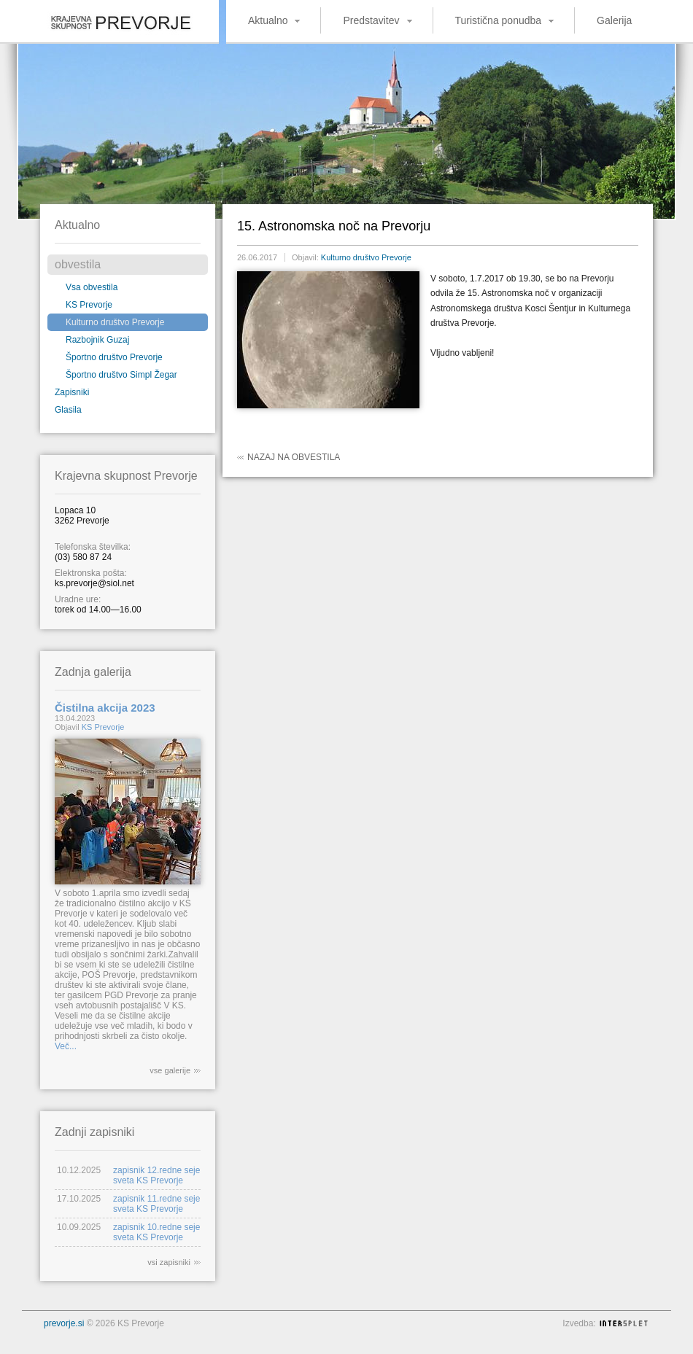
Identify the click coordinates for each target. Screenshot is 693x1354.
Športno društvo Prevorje (114, 357)
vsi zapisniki (168, 1262)
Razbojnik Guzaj (97, 340)
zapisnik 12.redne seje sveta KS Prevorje (156, 1175)
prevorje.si (64, 1323)
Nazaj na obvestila (293, 457)
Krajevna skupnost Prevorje (109, 18)
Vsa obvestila (91, 287)
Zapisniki (72, 392)
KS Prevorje (89, 305)
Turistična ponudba (498, 20)
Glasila (68, 410)
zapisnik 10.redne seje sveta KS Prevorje (156, 1232)
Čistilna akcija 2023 (105, 707)
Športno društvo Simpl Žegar (121, 375)
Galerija (614, 20)
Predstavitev (371, 20)
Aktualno (267, 20)
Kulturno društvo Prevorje (115, 322)
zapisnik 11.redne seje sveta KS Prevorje (156, 1204)
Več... (66, 1046)
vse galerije (170, 1070)
